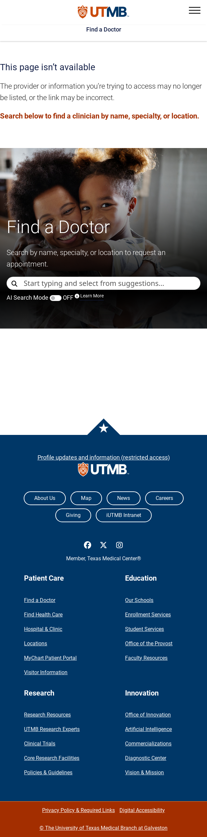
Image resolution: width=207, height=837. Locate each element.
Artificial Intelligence (148, 729)
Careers (164, 498)
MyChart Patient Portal (50, 658)
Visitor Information (45, 672)
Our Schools (139, 600)
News (123, 498)
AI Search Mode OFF (55, 297)
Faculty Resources (146, 658)
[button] (194, 10)
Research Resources (47, 715)
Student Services (144, 629)
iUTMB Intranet (123, 515)
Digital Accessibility (142, 810)
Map (86, 498)
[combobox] (112, 283)
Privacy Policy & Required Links (78, 810)
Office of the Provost (148, 643)
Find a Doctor (103, 29)
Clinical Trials (39, 743)
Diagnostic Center (145, 758)
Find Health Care (43, 615)
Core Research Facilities (51, 758)
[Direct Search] (15, 283)
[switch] (56, 298)
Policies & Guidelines (48, 772)
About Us (44, 498)
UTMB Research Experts (52, 729)
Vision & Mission (144, 772)
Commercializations (148, 743)
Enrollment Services (148, 615)
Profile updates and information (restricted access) (104, 457)
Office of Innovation (148, 715)
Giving (73, 515)
